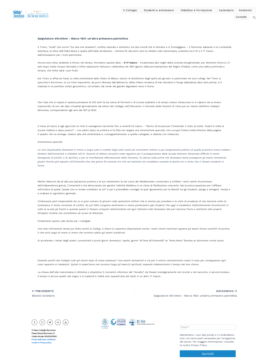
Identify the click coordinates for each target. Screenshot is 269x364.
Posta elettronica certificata (43, 339)
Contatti (242, 13)
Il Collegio (117, 13)
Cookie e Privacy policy (41, 342)
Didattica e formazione (179, 13)
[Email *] (208, 327)
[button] (118, 14)
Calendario (206, 13)
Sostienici (224, 13)
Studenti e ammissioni (144, 13)
